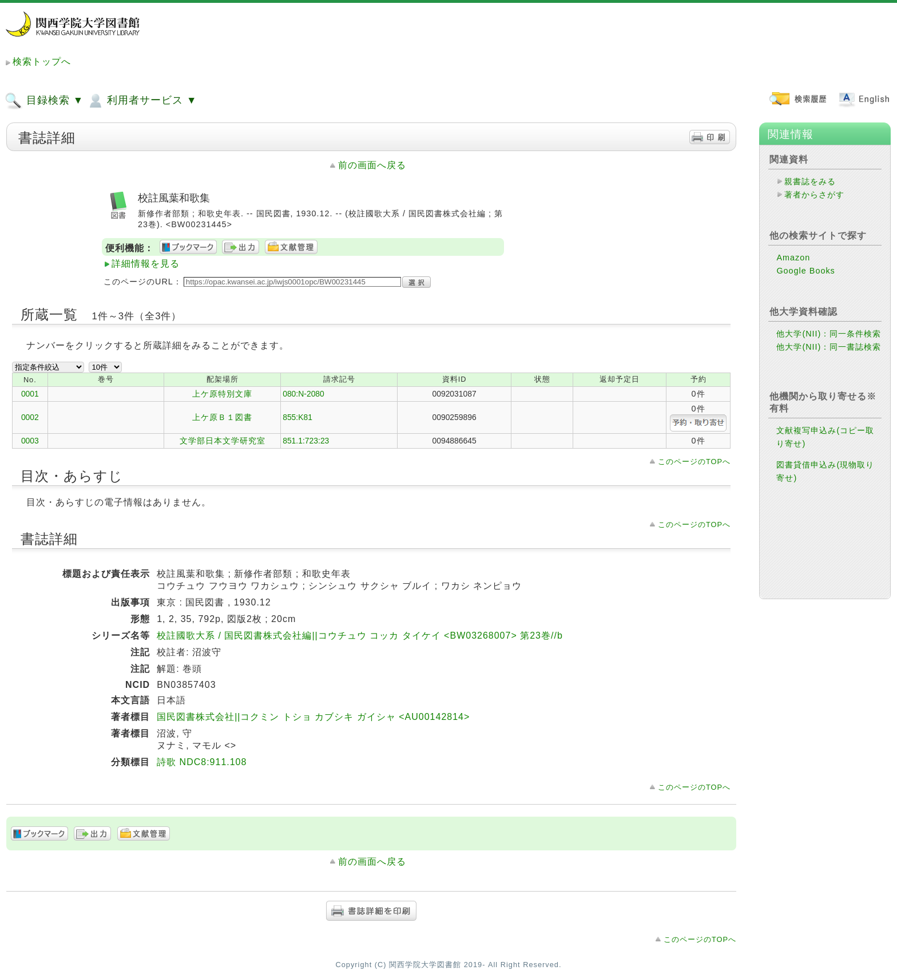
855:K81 (297, 417)
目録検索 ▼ (44, 100)
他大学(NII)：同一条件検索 (828, 333)
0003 (30, 440)
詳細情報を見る (146, 263)
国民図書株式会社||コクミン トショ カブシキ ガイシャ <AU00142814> (313, 717)
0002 (30, 417)
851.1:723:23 (306, 440)
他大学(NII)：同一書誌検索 (828, 346)
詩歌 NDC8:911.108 (202, 762)
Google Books (805, 270)
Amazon (793, 257)
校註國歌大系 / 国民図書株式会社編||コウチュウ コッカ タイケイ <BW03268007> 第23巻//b (360, 635)
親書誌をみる (810, 181)
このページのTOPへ (694, 461)
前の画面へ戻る (372, 165)
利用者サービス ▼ (141, 100)
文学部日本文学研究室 (222, 440)
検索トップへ (42, 61)
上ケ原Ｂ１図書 (222, 417)
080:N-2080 (303, 393)
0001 (30, 393)
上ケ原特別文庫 (222, 393)
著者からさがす (814, 194)
